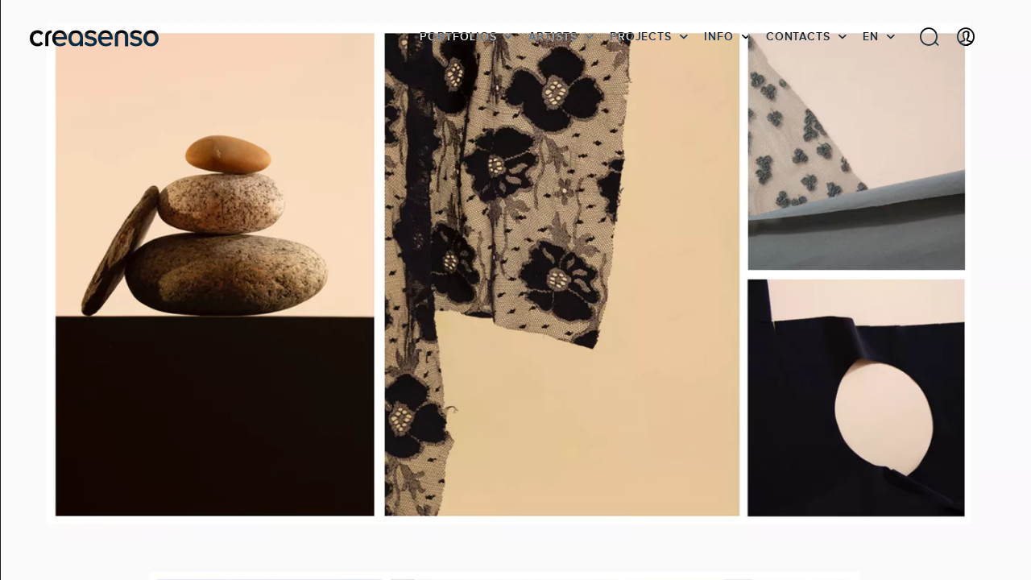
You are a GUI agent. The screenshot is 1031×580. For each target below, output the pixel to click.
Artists (552, 36)
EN (871, 36)
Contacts (798, 36)
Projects (641, 36)
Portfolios (458, 36)
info (719, 36)
